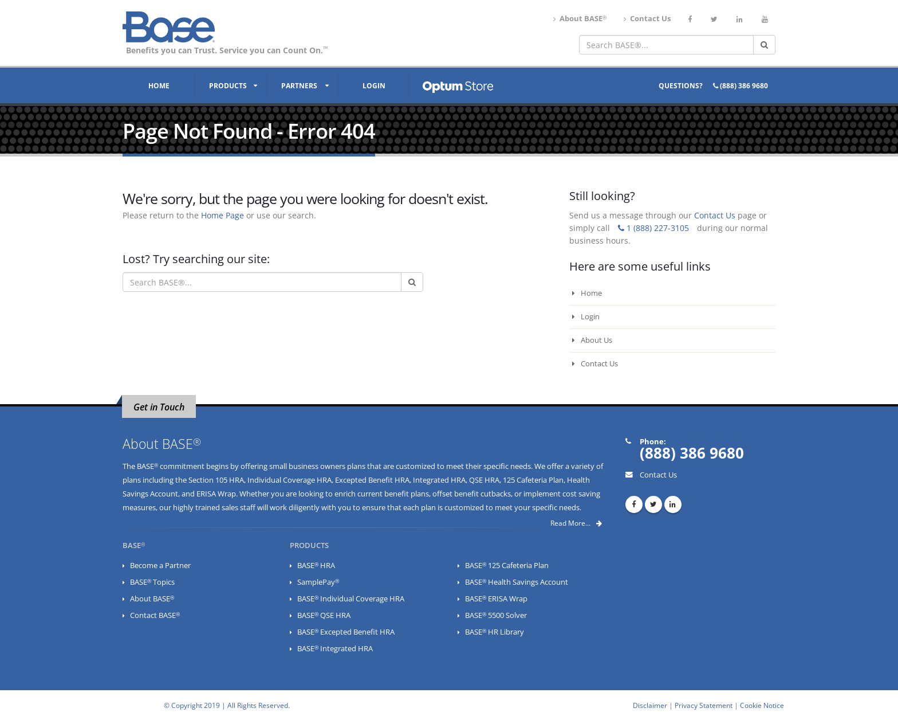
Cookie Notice (762, 705)
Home (159, 86)
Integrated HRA (439, 480)
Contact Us (647, 19)
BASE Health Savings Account (516, 582)
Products (228, 86)
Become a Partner (160, 565)
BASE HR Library (494, 632)
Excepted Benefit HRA (372, 480)
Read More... (576, 523)
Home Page (222, 215)
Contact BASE (155, 615)
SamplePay (318, 582)
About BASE (579, 19)
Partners (299, 86)
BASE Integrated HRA (335, 649)
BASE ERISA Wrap (496, 599)
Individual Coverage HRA (289, 480)
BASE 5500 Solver (496, 615)
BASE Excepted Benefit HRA (346, 632)
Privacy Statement (703, 705)
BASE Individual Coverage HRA (350, 599)
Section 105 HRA (216, 480)
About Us (592, 340)
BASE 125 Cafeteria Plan (507, 565)
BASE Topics (152, 582)
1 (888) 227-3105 (653, 227)
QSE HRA (484, 480)
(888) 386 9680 (740, 86)
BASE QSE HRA (323, 615)
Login (374, 86)
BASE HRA (316, 565)
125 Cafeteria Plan (533, 480)
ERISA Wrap (216, 494)
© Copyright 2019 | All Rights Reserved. (227, 705)
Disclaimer (650, 705)
